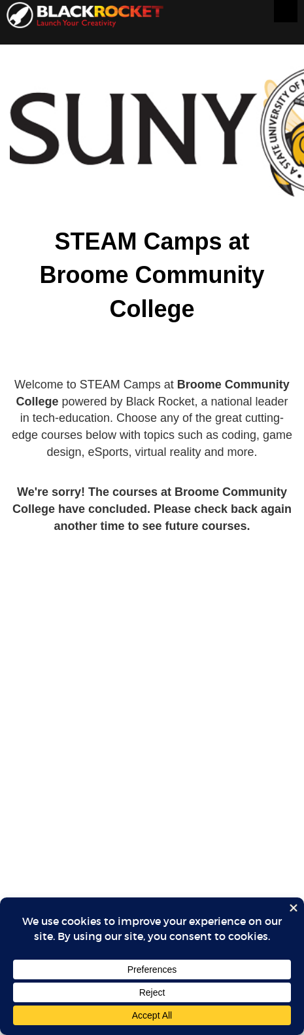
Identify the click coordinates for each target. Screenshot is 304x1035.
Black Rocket (85, 17)
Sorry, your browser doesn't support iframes (152, 550)
